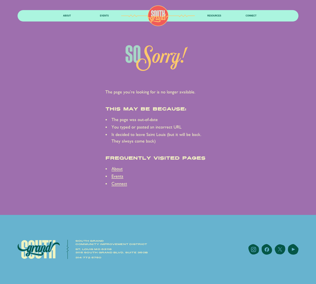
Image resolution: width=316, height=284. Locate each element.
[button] (67, 16)
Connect (251, 15)
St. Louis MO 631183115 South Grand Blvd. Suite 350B (111, 251)
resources (214, 15)
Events (104, 15)
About (67, 15)
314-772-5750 (88, 257)
